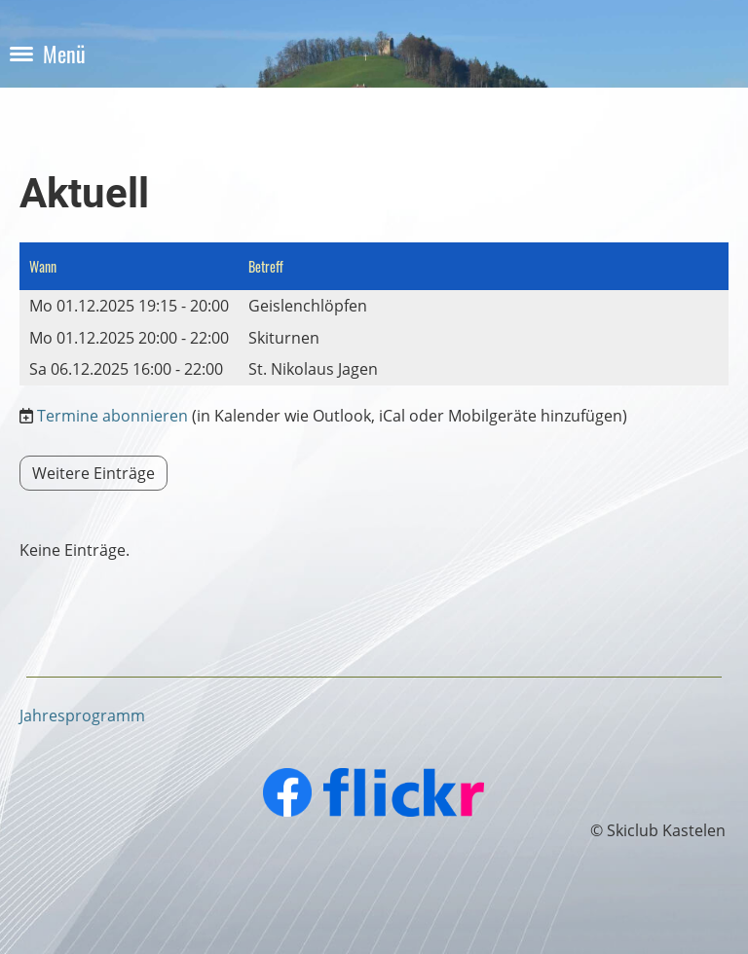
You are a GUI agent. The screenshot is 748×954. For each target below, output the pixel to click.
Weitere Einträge (93, 473)
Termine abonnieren (112, 415)
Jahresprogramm (82, 715)
